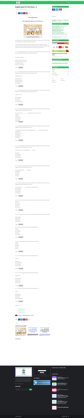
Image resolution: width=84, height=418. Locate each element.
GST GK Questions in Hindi (56, 31)
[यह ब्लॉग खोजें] (22, 389)
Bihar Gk (61, 69)
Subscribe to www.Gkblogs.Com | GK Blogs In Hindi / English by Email (59, 37)
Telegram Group (61, 20)
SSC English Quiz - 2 (22, 310)
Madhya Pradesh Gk (61, 74)
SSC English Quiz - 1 (22, 312)
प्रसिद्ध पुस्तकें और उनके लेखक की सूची (57, 30)
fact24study (59, 21)
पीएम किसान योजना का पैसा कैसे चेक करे (58, 27)
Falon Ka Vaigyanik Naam (56, 28)
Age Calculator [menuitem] (63, 5)
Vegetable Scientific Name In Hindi (58, 29)
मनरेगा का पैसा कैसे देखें (55, 26)
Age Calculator (54, 16)
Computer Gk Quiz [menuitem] (42, 5)
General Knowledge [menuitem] (32, 5)
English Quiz (19, 315)
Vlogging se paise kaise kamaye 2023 (60, 54)
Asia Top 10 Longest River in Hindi (58, 33)
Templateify (19, 416)
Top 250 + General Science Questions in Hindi (59, 34)
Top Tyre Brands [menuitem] (23, 5)
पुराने (49, 323)
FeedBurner (44, 374)
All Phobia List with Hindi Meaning (58, 32)
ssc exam (32, 315)
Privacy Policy (63, 80)
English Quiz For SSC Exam (26, 315)
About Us (62, 78)
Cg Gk (61, 71)
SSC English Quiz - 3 (22, 308)
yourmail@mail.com (20, 383)
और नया (17, 323)
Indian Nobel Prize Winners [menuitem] (53, 5)
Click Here (20, 67)
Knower (17, 9)
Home (53, 78)
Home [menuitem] (17, 5)
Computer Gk (61, 73)
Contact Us (53, 80)
